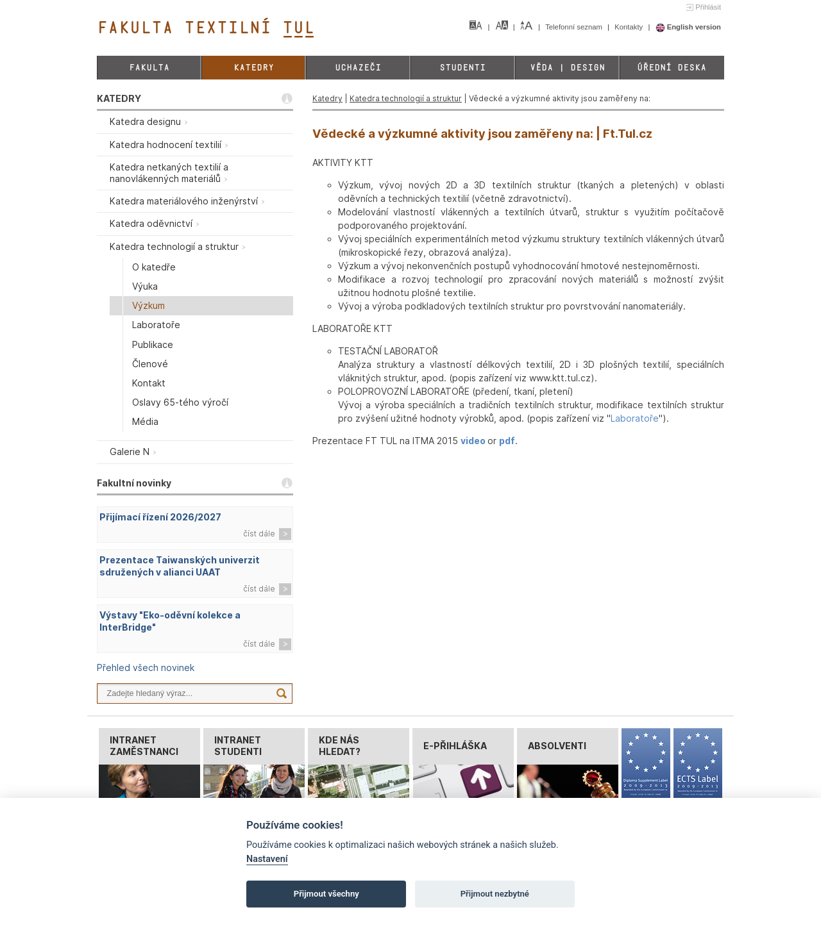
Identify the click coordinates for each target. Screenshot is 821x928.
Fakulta (149, 67)
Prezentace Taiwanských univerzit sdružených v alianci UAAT (179, 565)
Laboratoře (635, 418)
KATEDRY (119, 98)
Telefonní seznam (574, 27)
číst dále (259, 533)
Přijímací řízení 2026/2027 (160, 516)
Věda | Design (567, 67)
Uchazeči (358, 67)
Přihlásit (708, 7)
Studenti (462, 67)
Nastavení (267, 859)
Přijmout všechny (326, 894)
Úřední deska (671, 67)
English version (689, 27)
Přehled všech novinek (145, 667)
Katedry (253, 67)
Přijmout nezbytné (495, 894)
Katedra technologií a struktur (406, 98)
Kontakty (629, 27)
